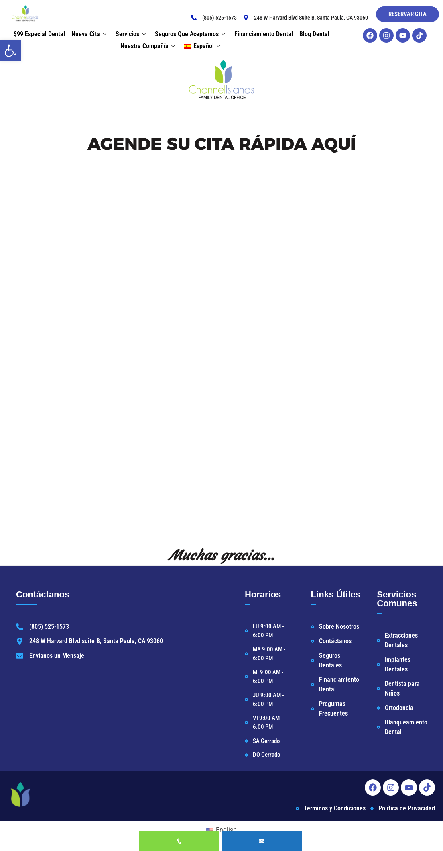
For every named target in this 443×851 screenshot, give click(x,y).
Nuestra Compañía (147, 46)
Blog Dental (314, 34)
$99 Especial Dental (39, 34)
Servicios (131, 34)
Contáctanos (42, 594)
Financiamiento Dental (263, 34)
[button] (10, 50)
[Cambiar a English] (221, 830)
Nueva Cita (89, 34)
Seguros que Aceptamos (190, 34)
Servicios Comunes (397, 598)
